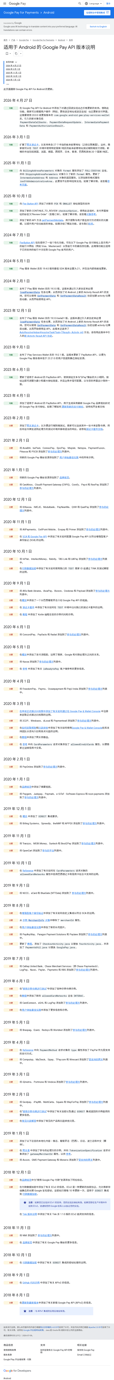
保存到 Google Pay (85, 1344)
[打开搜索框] (80, 3)
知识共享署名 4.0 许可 (49, 1321)
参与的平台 (48, 844)
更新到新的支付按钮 (72, 400)
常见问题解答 (29, 1115)
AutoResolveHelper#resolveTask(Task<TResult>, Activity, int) (51, 326)
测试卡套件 (28, 601)
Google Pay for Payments (21, 12)
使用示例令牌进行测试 (34, 982)
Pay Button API (30, 197)
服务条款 (8, 1349)
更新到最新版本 (30, 1296)
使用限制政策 (10, 1344)
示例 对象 (36, 914)
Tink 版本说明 (30, 1208)
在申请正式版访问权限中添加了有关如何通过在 (45, 705)
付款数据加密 (29, 562)
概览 (24, 594)
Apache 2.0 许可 (95, 1321)
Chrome (7, 1377)
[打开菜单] (5, 3)
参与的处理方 (55, 445)
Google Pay (24, 40)
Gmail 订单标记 (84, 1349)
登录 (108, 3)
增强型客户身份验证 (32, 907)
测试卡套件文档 (94, 423)
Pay (17, 4)
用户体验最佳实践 (69, 451)
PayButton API (27, 236)
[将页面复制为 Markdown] (104, 47)
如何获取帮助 (29, 722)
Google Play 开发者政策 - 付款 (17, 1353)
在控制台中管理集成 (95, 12)
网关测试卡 (33, 138)
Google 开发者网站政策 (33, 1324)
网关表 (26, 1144)
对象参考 (91, 208)
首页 (5, 40)
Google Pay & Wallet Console (85, 705)
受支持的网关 (96, 1053)
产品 (13, 40)
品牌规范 (64, 471)
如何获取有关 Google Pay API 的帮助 (56, 1345)
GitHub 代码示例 (31, 1276)
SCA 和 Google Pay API (35, 530)
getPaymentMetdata (52, 214)
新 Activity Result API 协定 (38, 330)
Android (48, 12)
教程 (25, 608)
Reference (28, 864)
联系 (90, 217)
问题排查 (43, 722)
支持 (71, 40)
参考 (25, 663)
